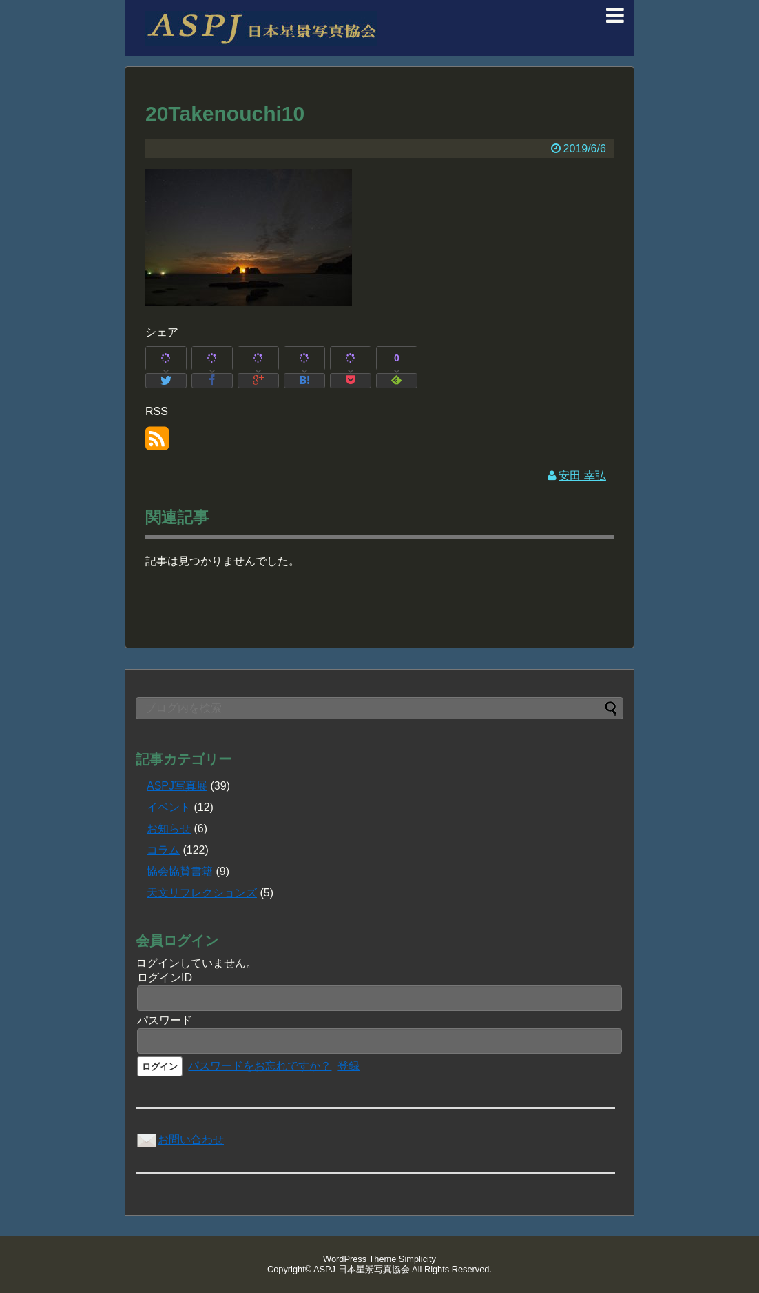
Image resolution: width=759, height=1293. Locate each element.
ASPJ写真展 (177, 786)
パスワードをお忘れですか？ (259, 1066)
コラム (163, 850)
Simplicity (417, 1259)
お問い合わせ (180, 1139)
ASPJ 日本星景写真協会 (361, 1269)
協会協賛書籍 (180, 871)
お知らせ (169, 828)
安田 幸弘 (582, 475)
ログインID (164, 977)
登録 (348, 1066)
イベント (169, 807)
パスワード (164, 1020)
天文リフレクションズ (202, 893)
